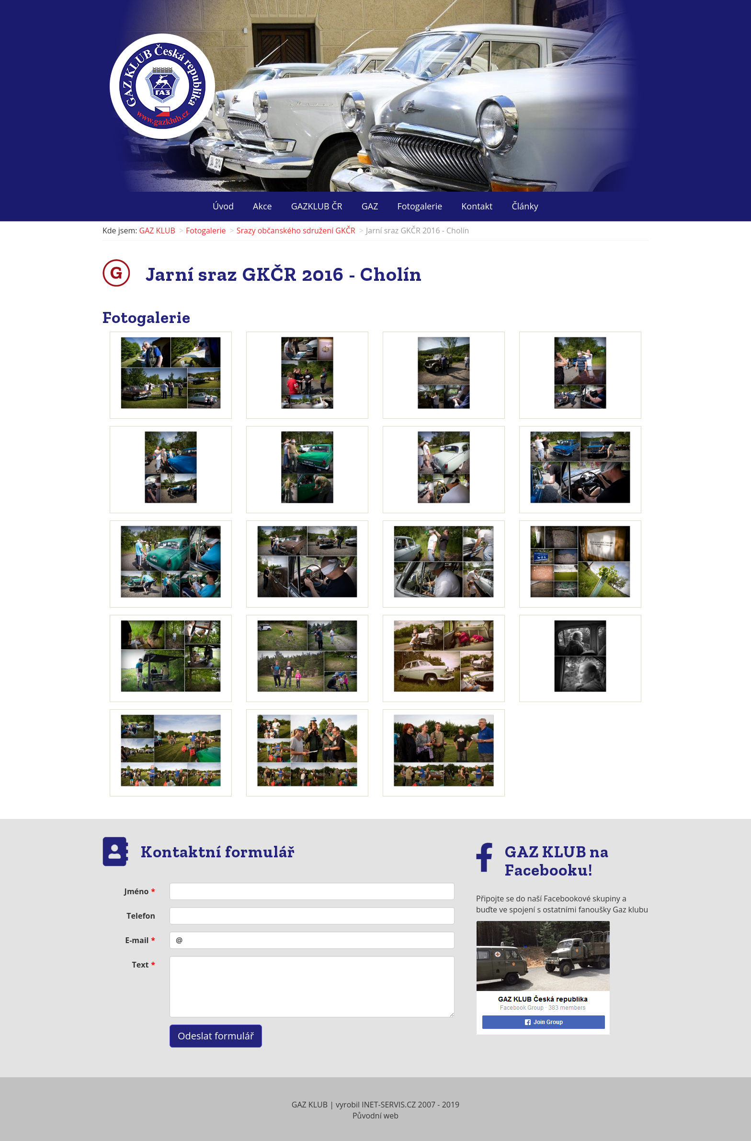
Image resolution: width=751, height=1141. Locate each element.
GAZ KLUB (157, 230)
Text (140, 964)
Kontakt (476, 206)
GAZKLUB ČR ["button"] (316, 206)
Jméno (137, 891)
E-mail (136, 940)
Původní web (375, 1115)
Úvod (223, 206)
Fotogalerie (420, 206)
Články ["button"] (525, 206)
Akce (262, 206)
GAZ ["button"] (370, 206)
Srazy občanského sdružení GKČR (296, 230)
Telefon (140, 915)
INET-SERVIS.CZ (389, 1104)
